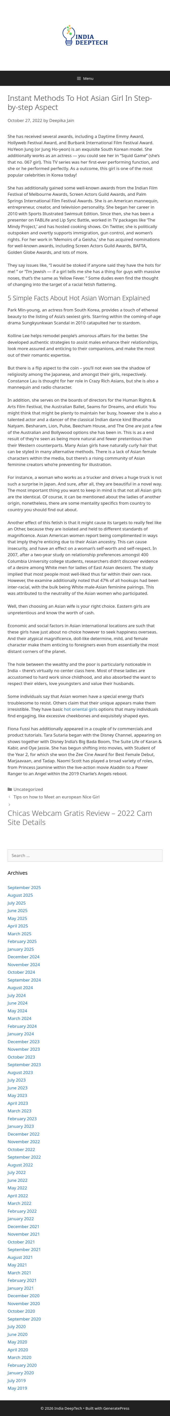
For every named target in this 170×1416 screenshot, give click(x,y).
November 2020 (24, 1303)
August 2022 (20, 1165)
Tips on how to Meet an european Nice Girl (56, 797)
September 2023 (24, 1064)
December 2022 (24, 1134)
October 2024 (21, 972)
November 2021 (24, 1234)
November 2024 (24, 964)
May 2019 (17, 1388)
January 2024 (21, 1034)
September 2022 (24, 1157)
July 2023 (17, 1080)
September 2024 (24, 980)
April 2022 (18, 1196)
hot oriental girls (80, 709)
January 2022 (21, 1219)
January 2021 (21, 1288)
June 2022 (18, 1180)
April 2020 (18, 1350)
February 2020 (22, 1365)
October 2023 (21, 1057)
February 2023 (22, 1118)
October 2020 (21, 1311)
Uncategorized (28, 789)
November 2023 (24, 1049)
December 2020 (24, 1296)
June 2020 (18, 1334)
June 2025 (18, 910)
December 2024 (24, 957)
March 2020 (19, 1357)
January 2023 (21, 1126)
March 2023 (19, 1111)
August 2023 (20, 1072)
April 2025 (18, 926)
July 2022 (17, 1172)
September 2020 (24, 1319)
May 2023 (17, 1095)
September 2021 (24, 1249)
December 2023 (24, 1041)
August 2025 (20, 895)
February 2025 (22, 941)
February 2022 (22, 1211)
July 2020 (17, 1326)
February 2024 (22, 1026)
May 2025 (17, 918)
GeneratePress (116, 1408)
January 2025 (21, 949)
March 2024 (19, 1018)
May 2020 (17, 1342)
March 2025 (19, 934)
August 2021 (20, 1257)
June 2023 (18, 1088)
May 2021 (17, 1265)
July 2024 (17, 995)
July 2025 (17, 903)
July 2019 (17, 1380)
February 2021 (22, 1280)
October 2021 (21, 1242)
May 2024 (17, 1011)
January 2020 (21, 1373)
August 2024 (20, 987)
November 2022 (24, 1141)
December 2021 (24, 1226)
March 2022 (19, 1203)
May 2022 (17, 1188)
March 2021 (19, 1273)
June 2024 (18, 1003)
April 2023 (18, 1103)
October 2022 (21, 1149)
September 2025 (24, 887)
